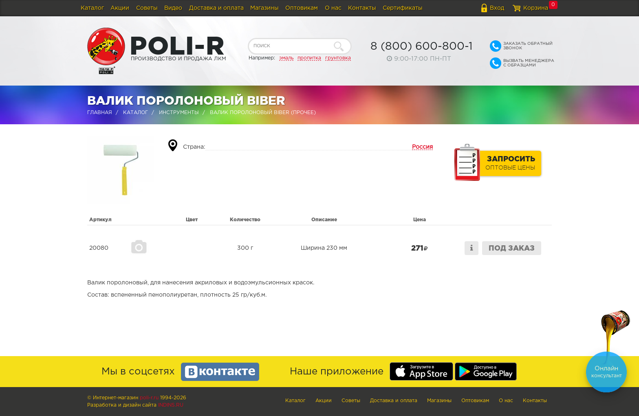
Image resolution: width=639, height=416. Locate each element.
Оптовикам (301, 8)
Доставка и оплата (216, 8)
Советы (147, 8)
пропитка (309, 58)
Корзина (535, 8)
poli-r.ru (149, 398)
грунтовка (338, 58)
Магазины (264, 8)
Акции (119, 8)
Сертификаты (403, 8)
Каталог (92, 8)
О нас (333, 8)
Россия (422, 147)
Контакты (362, 8)
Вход (497, 8)
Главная (99, 112)
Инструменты (179, 112)
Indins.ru (170, 405)
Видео (173, 8)
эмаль (286, 58)
